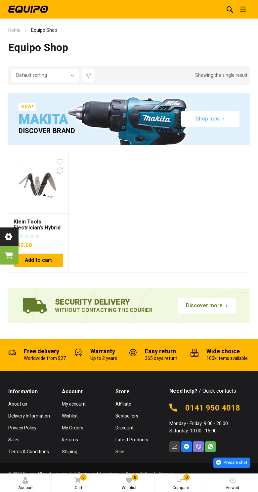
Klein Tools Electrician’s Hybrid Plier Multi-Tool (37, 228)
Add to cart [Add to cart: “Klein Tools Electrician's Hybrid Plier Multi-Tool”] (38, 260)
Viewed (232, 484)
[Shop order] (45, 75)
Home (14, 30)
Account (26, 484)
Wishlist (130, 482)
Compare (181, 482)
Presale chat (231, 462)
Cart (79, 482)
